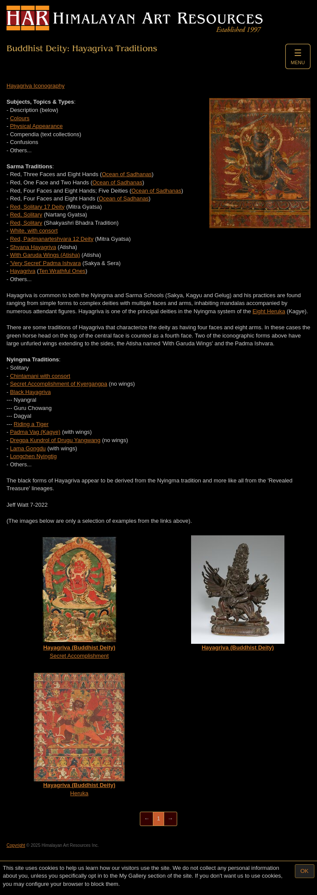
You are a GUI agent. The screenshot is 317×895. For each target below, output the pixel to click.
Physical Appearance (36, 126)
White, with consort (34, 230)
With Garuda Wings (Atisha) (45, 255)
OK (304, 871)
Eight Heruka (269, 311)
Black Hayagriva (30, 392)
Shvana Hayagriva (33, 247)
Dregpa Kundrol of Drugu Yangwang (55, 440)
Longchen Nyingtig (33, 456)
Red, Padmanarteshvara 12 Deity (51, 239)
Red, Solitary (26, 214)
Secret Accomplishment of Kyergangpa (58, 383)
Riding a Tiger (31, 424)
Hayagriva (23, 271)
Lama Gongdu (28, 448)
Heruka (79, 735)
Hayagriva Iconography (36, 85)
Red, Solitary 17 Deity (37, 206)
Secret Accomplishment (79, 597)
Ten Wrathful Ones (62, 271)
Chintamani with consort (40, 376)
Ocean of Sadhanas (127, 174)
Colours (20, 118)
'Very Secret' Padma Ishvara (45, 263)
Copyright (16, 845)
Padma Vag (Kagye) (35, 432)
